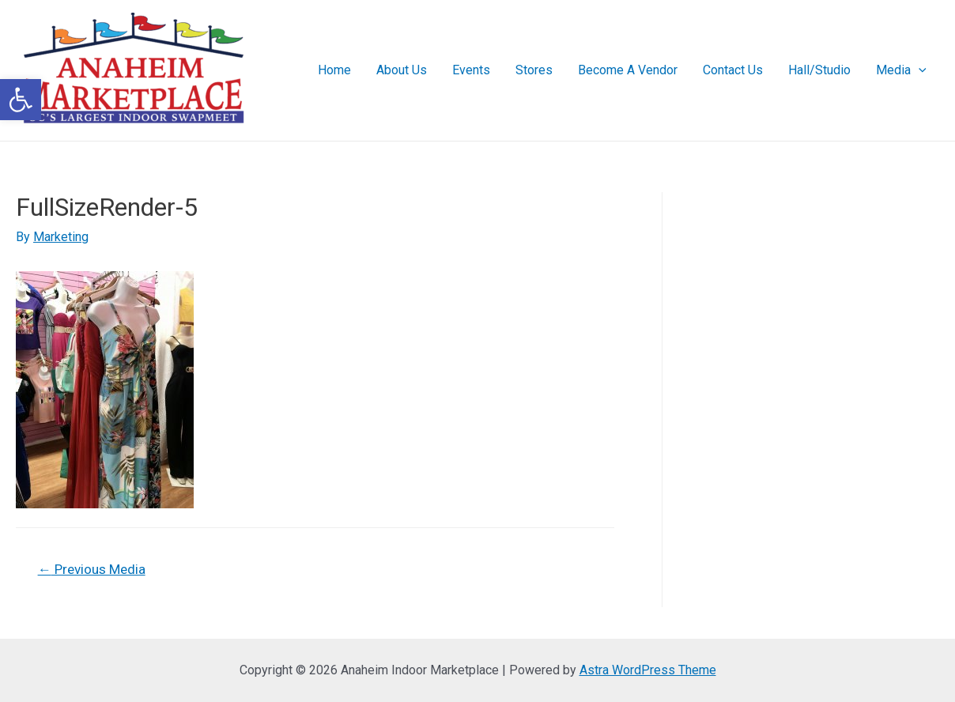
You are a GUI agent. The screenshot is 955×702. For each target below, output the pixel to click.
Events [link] (471, 69)
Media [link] (901, 70)
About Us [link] (401, 69)
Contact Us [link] (733, 69)
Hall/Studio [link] (819, 69)
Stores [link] (534, 69)
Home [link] (334, 69)
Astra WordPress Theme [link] (647, 669)
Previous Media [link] (91, 569)
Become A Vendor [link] (628, 69)
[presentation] (919, 70)
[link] (20, 99)
